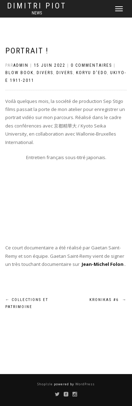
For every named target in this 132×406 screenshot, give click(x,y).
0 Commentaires (91, 65)
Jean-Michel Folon (103, 264)
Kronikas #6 (108, 299)
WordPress (84, 384)
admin (21, 65)
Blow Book (19, 72)
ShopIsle (45, 384)
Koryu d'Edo (91, 72)
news (37, 13)
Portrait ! (27, 50)
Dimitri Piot (37, 6)
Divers (45, 72)
